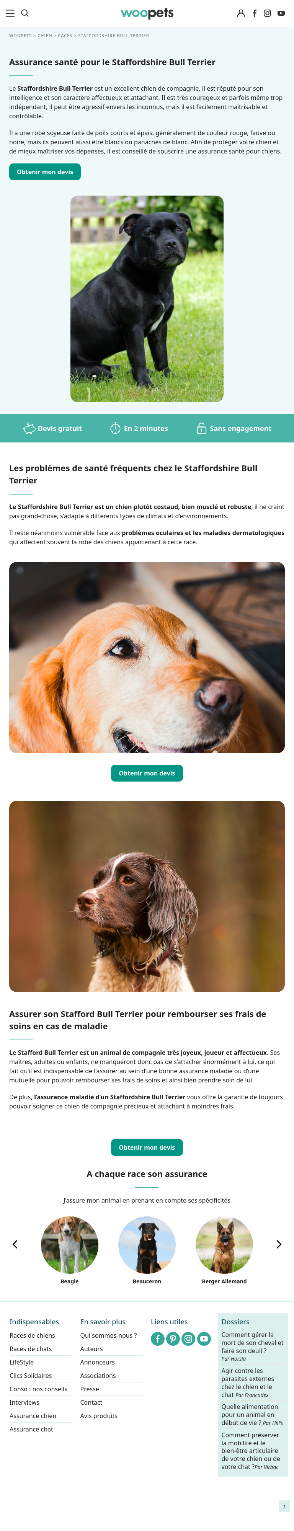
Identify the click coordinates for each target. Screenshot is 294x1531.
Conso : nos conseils (38, 1389)
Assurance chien (33, 1416)
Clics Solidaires (31, 1375)
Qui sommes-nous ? (108, 1335)
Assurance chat (31, 1429)
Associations (98, 1375)
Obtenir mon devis (147, 773)
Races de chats (31, 1349)
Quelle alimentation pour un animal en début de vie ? (252, 1415)
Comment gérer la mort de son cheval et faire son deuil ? (253, 1346)
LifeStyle (22, 1362)
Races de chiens (32, 1335)
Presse (89, 1389)
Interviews (24, 1402)
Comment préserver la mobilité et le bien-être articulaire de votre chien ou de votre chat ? (251, 1450)
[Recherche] (25, 13)
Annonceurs (97, 1362)
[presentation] (14, 1244)
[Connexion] (241, 13)
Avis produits (99, 1416)
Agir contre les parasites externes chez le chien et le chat (248, 1383)
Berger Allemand (224, 1250)
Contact (91, 1402)
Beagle (69, 1250)
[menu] (11, 13)
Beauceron (147, 1250)
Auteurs (91, 1349)
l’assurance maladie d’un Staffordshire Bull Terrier (109, 1097)
